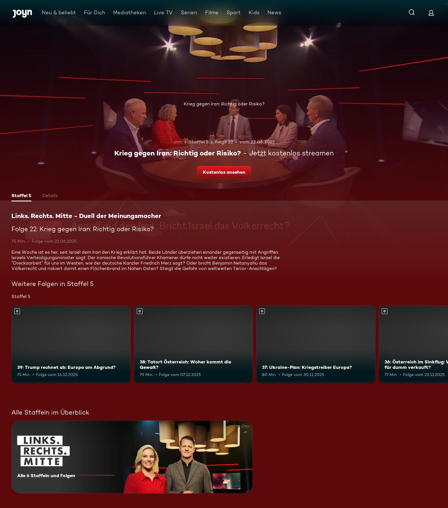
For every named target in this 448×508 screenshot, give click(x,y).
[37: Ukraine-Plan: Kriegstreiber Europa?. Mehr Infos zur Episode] (315, 344)
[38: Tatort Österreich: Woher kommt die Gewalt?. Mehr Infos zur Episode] (193, 344)
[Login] (431, 13)
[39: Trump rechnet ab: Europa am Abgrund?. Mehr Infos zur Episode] (71, 344)
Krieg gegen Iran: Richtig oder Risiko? (224, 104)
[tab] (21, 196)
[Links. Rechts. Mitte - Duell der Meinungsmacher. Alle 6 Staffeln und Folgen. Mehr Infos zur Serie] (132, 457)
